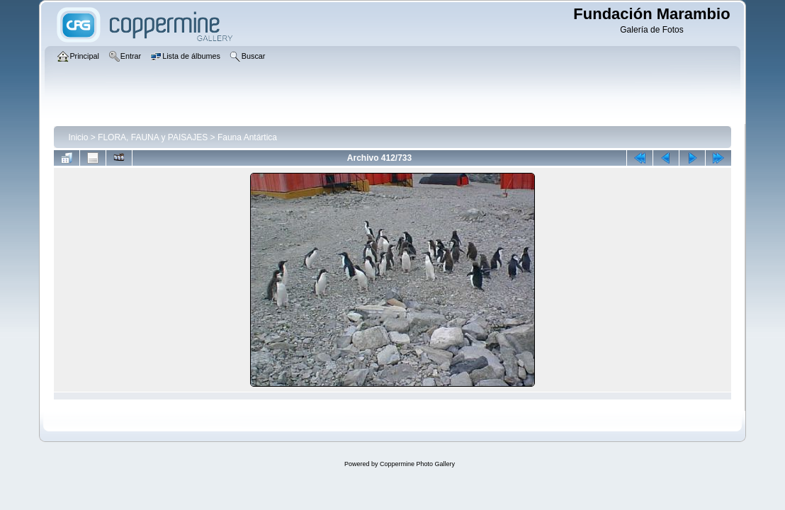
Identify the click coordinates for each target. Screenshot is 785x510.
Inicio (78, 137)
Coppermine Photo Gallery (417, 464)
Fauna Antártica (247, 137)
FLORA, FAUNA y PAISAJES (153, 137)
